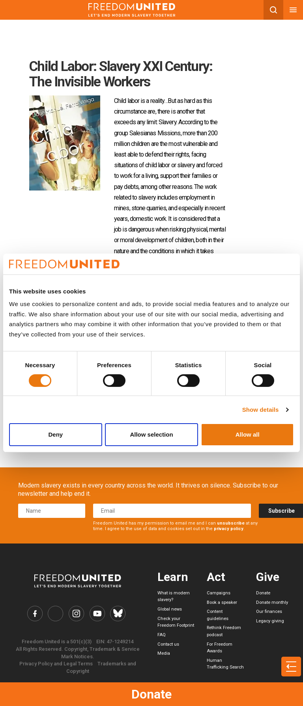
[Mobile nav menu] (293, 10)
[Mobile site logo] (132, 10)
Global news (169, 609)
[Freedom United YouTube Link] (97, 613)
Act (216, 577)
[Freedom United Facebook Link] (35, 613)
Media (163, 653)
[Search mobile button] (273, 10)
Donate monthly (272, 602)
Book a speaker (222, 602)
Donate (151, 694)
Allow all (248, 434)
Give (267, 577)
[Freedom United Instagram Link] (76, 613)
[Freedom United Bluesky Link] (117, 613)
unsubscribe (231, 523)
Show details (260, 409)
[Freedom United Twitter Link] (56, 613)
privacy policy (228, 528)
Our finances (269, 611)
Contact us (168, 644)
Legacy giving (270, 621)
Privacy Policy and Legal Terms (56, 664)
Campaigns (218, 593)
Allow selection (151, 434)
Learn (172, 577)
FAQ (161, 634)
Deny (55, 434)
